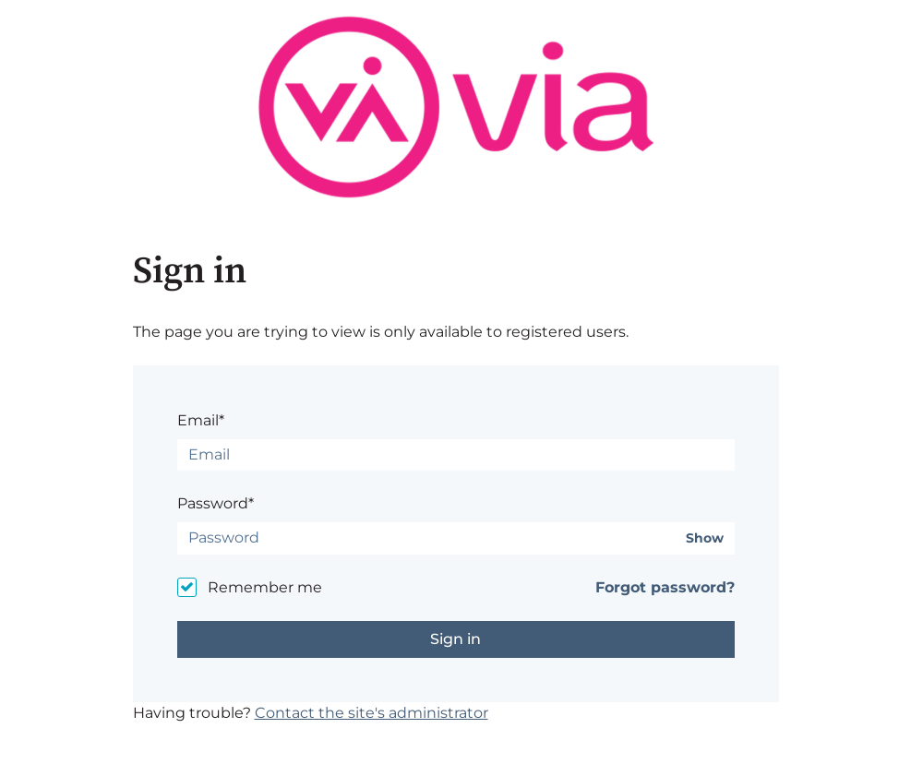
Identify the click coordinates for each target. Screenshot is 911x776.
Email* (200, 420)
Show (705, 538)
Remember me (265, 587)
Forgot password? (665, 587)
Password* (215, 503)
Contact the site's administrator (371, 713)
